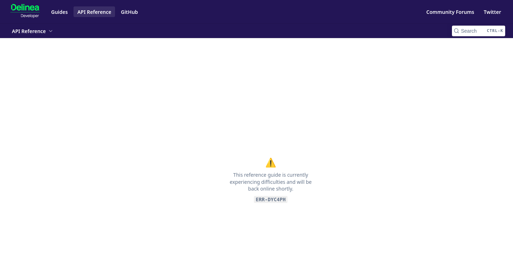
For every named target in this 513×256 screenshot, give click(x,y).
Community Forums (450, 12)
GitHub (129, 12)
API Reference (94, 12)
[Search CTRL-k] (478, 31)
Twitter (492, 12)
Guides (59, 12)
